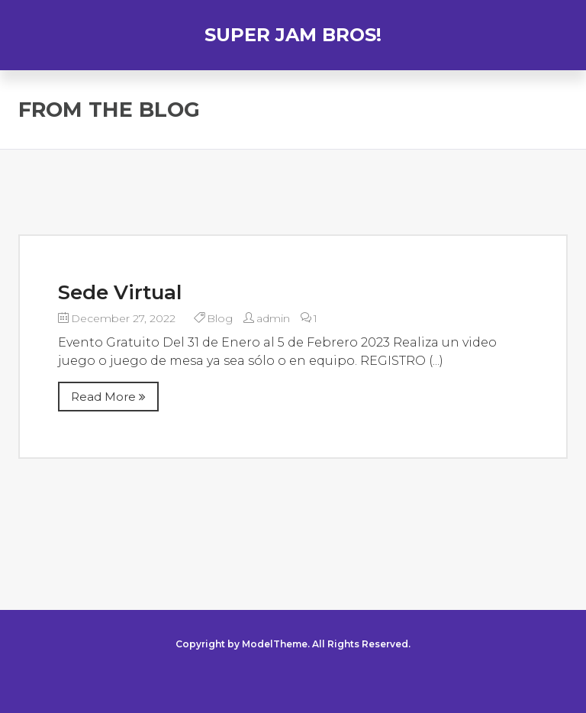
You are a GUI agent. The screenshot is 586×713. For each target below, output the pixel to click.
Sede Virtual (120, 292)
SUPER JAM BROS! (293, 35)
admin (273, 318)
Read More (108, 396)
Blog (220, 318)
